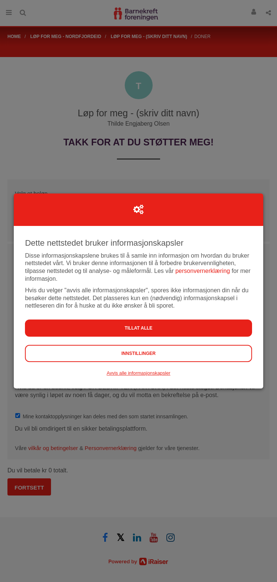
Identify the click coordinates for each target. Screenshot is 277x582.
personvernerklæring (202, 271)
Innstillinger (138, 353)
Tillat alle (139, 328)
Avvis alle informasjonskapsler (138, 373)
